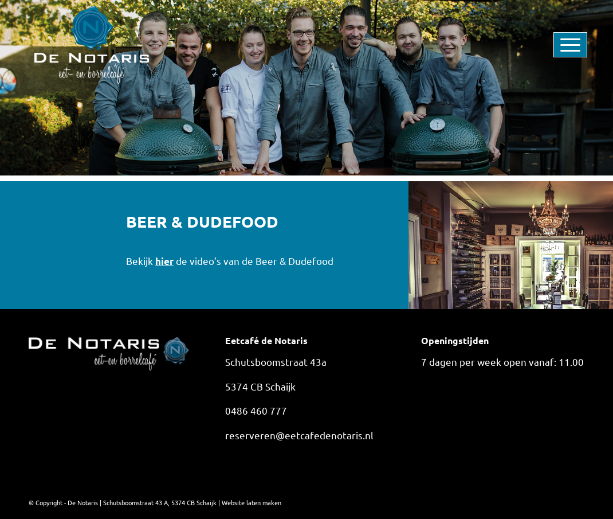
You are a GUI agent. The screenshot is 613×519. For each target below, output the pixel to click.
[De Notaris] (92, 44)
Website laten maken (251, 502)
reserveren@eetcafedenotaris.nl (299, 435)
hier (164, 261)
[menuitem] (552, 44)
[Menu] (552, 44)
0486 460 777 (256, 410)
